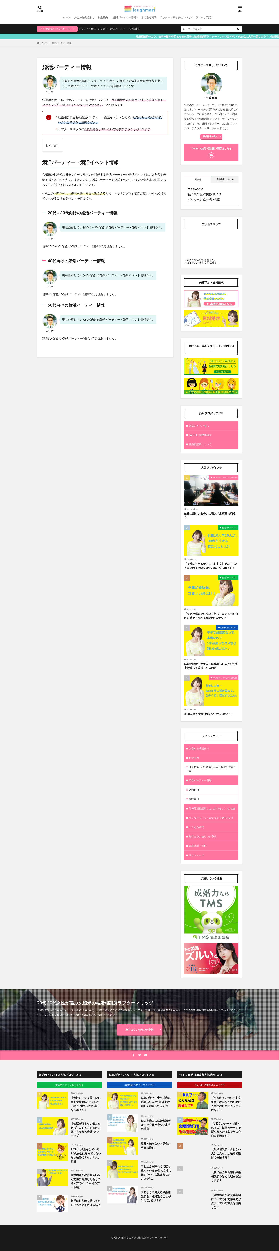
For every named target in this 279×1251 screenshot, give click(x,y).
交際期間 (134, 28)
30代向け (194, 789)
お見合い (103, 28)
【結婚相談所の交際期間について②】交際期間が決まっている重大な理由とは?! (226, 1201)
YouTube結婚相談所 (200, 434)
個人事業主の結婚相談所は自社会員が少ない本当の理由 (156, 1124)
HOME (43, 43)
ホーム (66, 17)
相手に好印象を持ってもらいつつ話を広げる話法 (85, 1203)
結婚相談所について (200, 444)
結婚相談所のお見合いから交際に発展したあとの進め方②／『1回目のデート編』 (85, 1181)
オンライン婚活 (87, 28)
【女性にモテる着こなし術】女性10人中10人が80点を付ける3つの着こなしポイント (210, 565)
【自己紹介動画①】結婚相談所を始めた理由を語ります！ (226, 1176)
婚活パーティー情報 (124, 17)
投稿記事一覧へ (210, 136)
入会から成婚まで (84, 17)
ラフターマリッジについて (175, 17)
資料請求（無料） (199, 845)
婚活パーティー (118, 28)
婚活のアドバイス (199, 425)
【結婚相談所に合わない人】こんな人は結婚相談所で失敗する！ (226, 1153)
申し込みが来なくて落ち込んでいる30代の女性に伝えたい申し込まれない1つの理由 (156, 1172)
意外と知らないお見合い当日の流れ (156, 1145)
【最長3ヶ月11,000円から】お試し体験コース (211, 769)
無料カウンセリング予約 (203, 836)
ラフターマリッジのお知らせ (225, 477)
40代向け (194, 798)
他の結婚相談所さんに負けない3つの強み (212, 808)
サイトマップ (196, 855)
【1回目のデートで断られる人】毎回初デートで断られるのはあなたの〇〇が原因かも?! (226, 1129)
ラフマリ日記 (203, 17)
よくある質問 (148, 17)
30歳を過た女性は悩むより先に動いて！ (208, 713)
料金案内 (103, 17)
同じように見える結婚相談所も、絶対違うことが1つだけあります (156, 1196)
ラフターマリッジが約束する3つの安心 (211, 817)
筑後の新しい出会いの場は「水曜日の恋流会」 (209, 515)
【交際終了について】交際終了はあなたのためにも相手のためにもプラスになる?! (226, 1104)
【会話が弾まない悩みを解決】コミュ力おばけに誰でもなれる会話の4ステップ (211, 615)
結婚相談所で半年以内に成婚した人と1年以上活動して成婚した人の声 (210, 666)
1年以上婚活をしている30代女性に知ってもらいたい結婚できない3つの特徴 (86, 1155)
